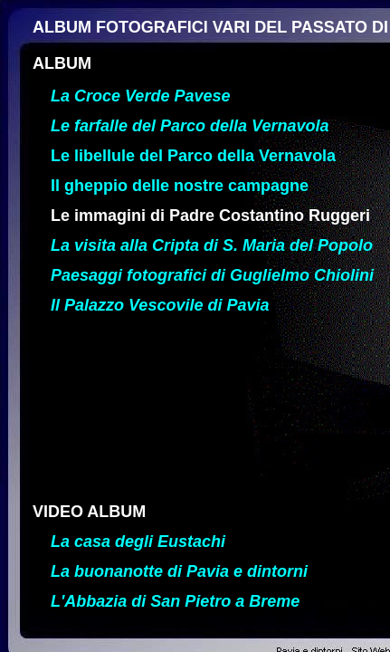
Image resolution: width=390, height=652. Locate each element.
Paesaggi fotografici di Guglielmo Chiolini (212, 275)
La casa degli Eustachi (138, 541)
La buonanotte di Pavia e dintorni (179, 571)
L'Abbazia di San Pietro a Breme (175, 601)
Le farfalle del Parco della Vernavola (189, 126)
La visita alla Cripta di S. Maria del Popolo (212, 245)
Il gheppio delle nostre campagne (180, 186)
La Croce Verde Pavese (140, 96)
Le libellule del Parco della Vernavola (193, 156)
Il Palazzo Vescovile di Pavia (160, 305)
